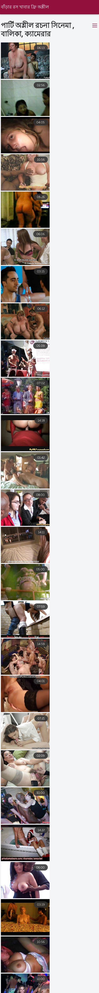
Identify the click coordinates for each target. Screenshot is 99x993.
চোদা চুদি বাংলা (34, 989)
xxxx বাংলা (65, 989)
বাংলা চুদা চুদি (50, 985)
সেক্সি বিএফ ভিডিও (14, 985)
